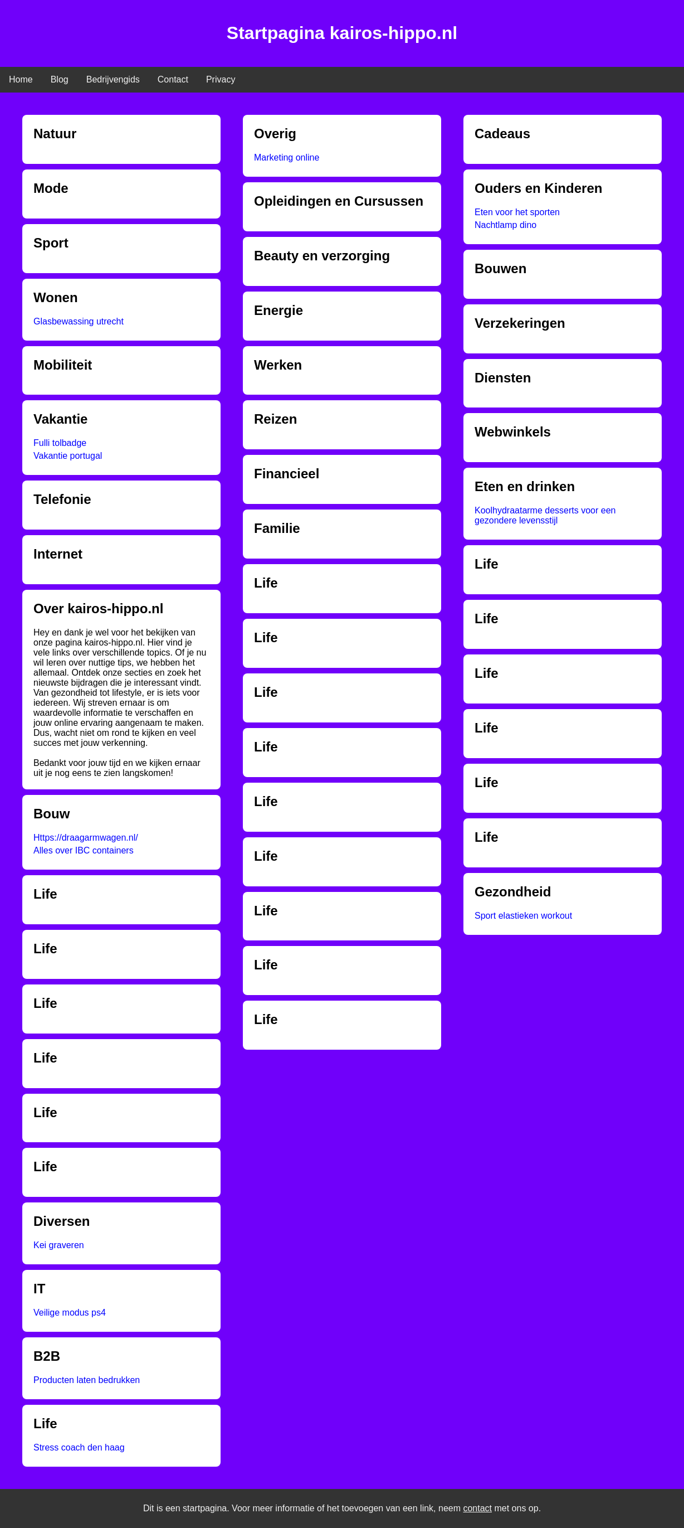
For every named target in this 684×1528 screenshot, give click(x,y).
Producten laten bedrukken (86, 1380)
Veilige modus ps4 (69, 1312)
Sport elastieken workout (523, 915)
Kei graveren (58, 1245)
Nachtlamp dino (505, 225)
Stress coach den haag (79, 1447)
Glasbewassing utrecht (78, 321)
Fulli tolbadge (59, 443)
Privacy (220, 79)
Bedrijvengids (113, 79)
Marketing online (286, 157)
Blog (60, 79)
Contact (173, 79)
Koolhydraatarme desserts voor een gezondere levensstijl (545, 515)
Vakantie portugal (67, 455)
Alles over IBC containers (83, 850)
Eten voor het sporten (517, 212)
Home (21, 79)
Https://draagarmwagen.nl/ (85, 837)
